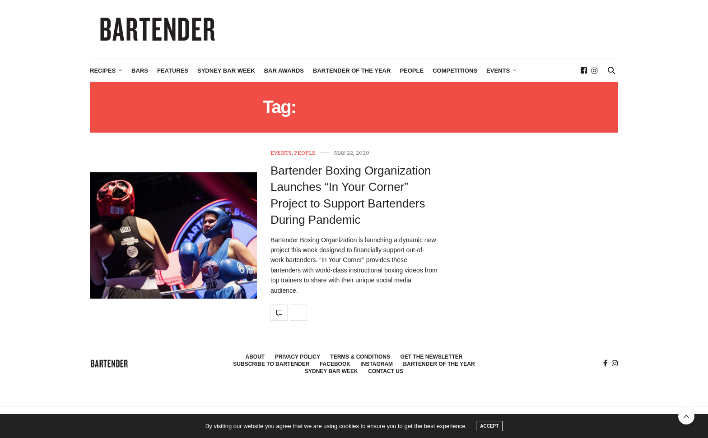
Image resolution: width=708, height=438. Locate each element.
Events (498, 70)
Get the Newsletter (431, 357)
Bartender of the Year (352, 70)
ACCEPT (489, 426)
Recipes (103, 70)
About (255, 357)
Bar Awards (284, 70)
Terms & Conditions (360, 357)
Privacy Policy (297, 357)
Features (172, 70)
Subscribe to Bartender (271, 364)
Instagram (376, 364)
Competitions (455, 70)
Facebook (335, 364)
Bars (139, 70)
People (412, 70)
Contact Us (385, 371)
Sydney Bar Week (226, 70)
